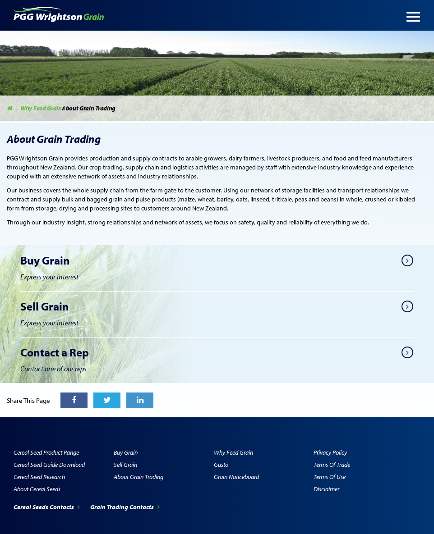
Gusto (221, 465)
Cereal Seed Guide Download (49, 465)
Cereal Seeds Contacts (47, 507)
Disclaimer (326, 489)
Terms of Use (330, 477)
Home (10, 108)
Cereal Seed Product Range (46, 452)
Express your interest (49, 276)
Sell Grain (125, 465)
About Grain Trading (138, 477)
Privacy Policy (330, 452)
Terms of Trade (332, 465)
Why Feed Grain (41, 108)
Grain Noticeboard (236, 477)
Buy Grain (126, 452)
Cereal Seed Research (39, 477)
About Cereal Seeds (37, 489)
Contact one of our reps (53, 368)
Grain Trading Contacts (125, 507)
